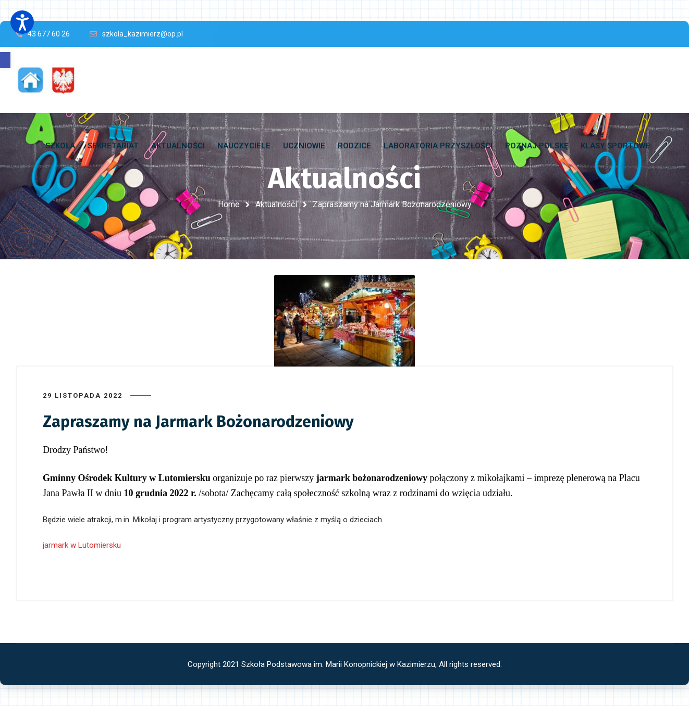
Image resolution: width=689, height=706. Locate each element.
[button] (5, 60)
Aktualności (276, 204)
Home (229, 204)
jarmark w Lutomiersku (82, 545)
